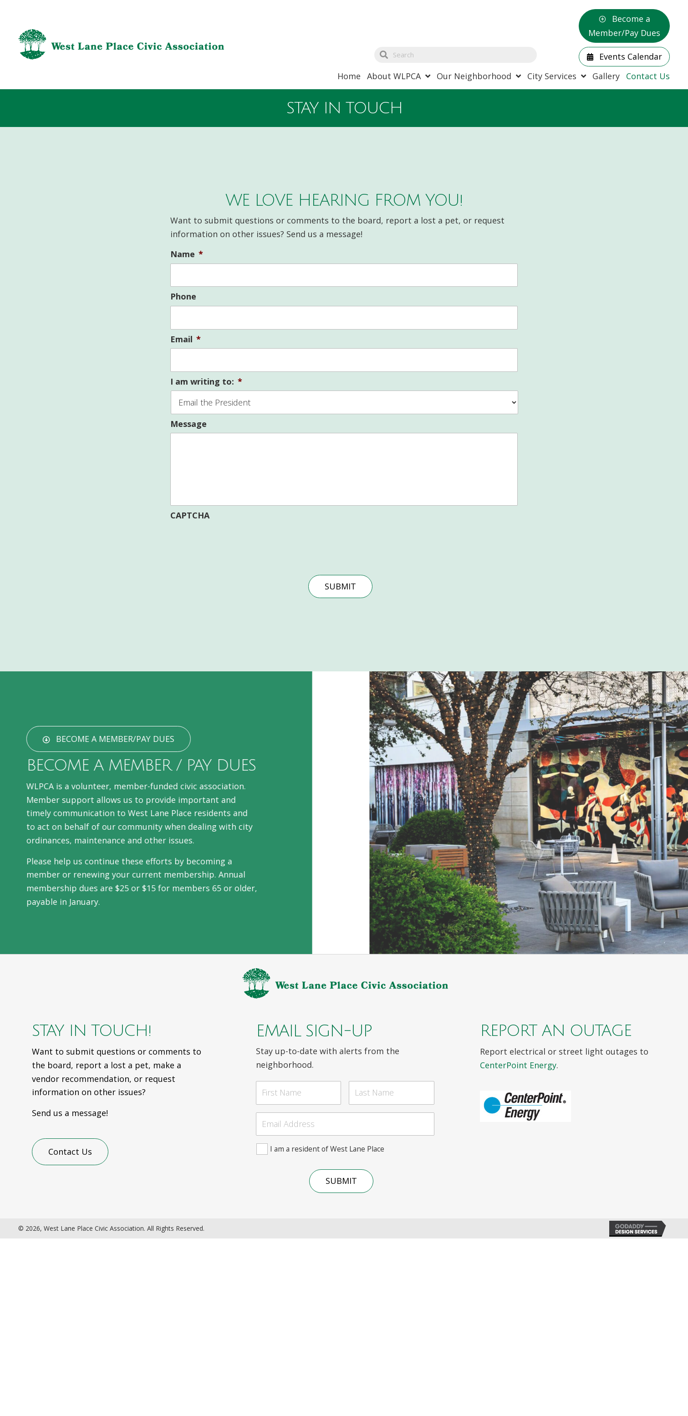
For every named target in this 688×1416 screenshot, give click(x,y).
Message (188, 424)
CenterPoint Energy (518, 1065)
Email (185, 339)
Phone (183, 296)
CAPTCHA (189, 515)
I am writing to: (206, 381)
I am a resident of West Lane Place (327, 1149)
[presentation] (239, 542)
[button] (624, 26)
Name (186, 254)
